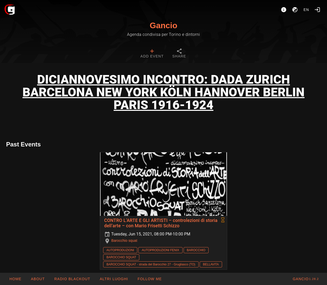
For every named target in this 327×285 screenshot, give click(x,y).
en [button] (306, 10)
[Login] (317, 9)
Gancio (163, 25)
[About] (283, 9)
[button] (113, 278)
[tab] (152, 54)
